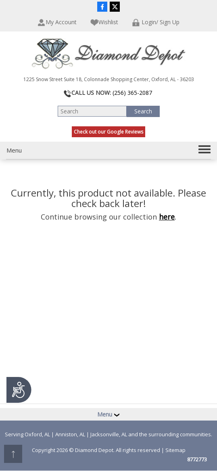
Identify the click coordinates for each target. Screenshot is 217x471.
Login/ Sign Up (155, 22)
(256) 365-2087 (132, 92)
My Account (57, 22)
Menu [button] (108, 414)
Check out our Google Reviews (108, 131)
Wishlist (104, 22)
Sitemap (175, 450)
